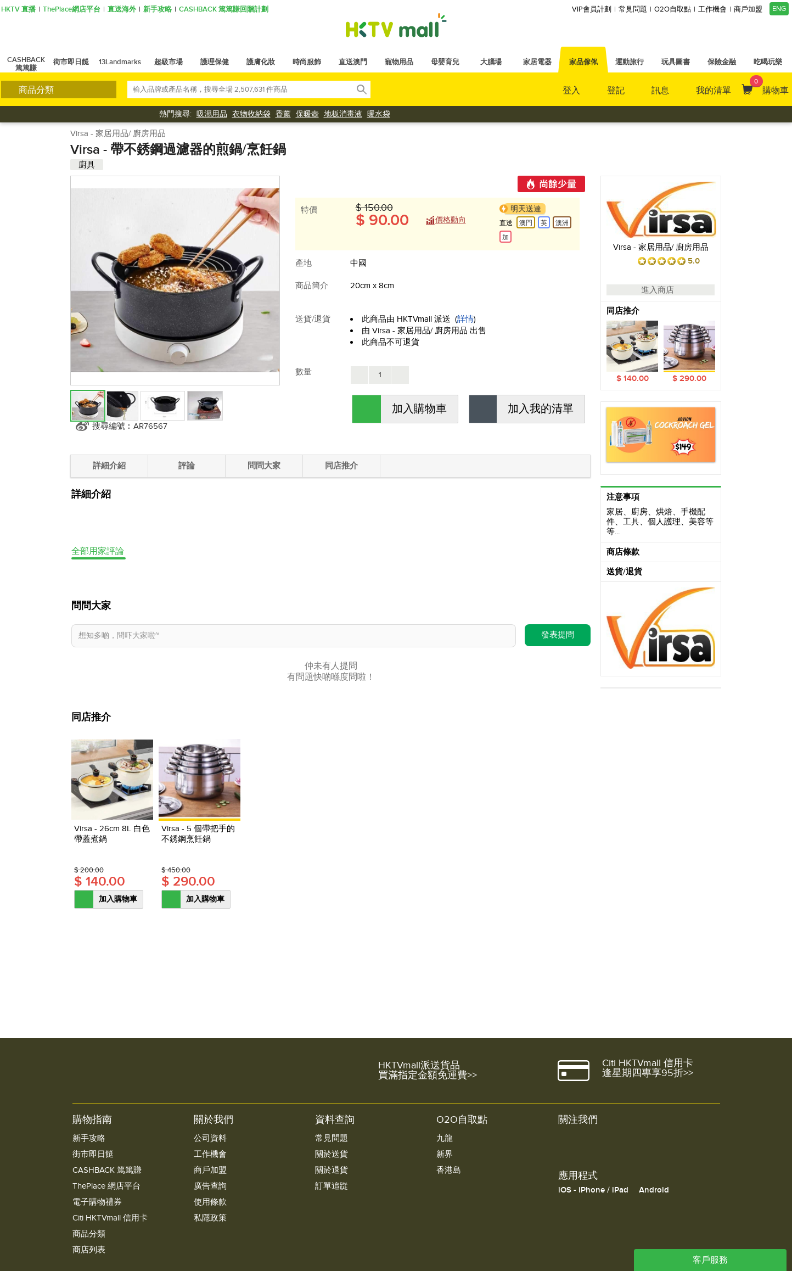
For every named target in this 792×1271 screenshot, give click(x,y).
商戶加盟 (748, 9)
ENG (779, 8)
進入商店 (660, 290)
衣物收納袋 (251, 114)
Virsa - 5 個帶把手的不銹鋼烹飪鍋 (198, 834)
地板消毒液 (343, 114)
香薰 (283, 114)
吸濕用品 (211, 114)
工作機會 (712, 9)
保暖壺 (307, 114)
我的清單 (713, 90)
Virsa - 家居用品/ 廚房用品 (118, 133)
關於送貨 (331, 1154)
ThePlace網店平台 (71, 9)
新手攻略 (157, 9)
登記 (616, 90)
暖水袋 (378, 114)
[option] (660, 352)
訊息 (660, 90)
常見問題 (633, 9)
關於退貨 (331, 1170)
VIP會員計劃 (591, 9)
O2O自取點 (672, 9)
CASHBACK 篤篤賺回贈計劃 (223, 9)
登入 (571, 90)
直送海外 (122, 9)
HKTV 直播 (18, 9)
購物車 (769, 85)
